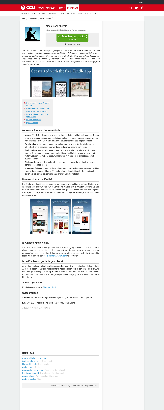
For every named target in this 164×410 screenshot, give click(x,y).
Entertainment (45, 19)
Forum (41, 8)
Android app (27, 367)
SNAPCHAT (88, 14)
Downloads (72, 8)
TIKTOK (96, 14)
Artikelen (50, 8)
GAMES (34, 14)
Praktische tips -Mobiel (55, 370)
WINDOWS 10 (52, 14)
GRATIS (80, 14)
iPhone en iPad (49, 287)
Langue (140, 2)
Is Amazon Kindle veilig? (37, 111)
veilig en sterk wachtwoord (55, 256)
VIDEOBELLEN (25, 14)
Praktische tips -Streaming (46, 376)
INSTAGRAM (42, 14)
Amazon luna (28, 376)
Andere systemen (33, 120)
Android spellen (29, 379)
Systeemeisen (32, 122)
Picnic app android (30, 373)
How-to (61, 8)
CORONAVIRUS (71, 14)
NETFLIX (61, 14)
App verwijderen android (32, 370)
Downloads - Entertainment (52, 373)
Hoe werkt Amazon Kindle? (38, 108)
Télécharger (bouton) (72, 37)
